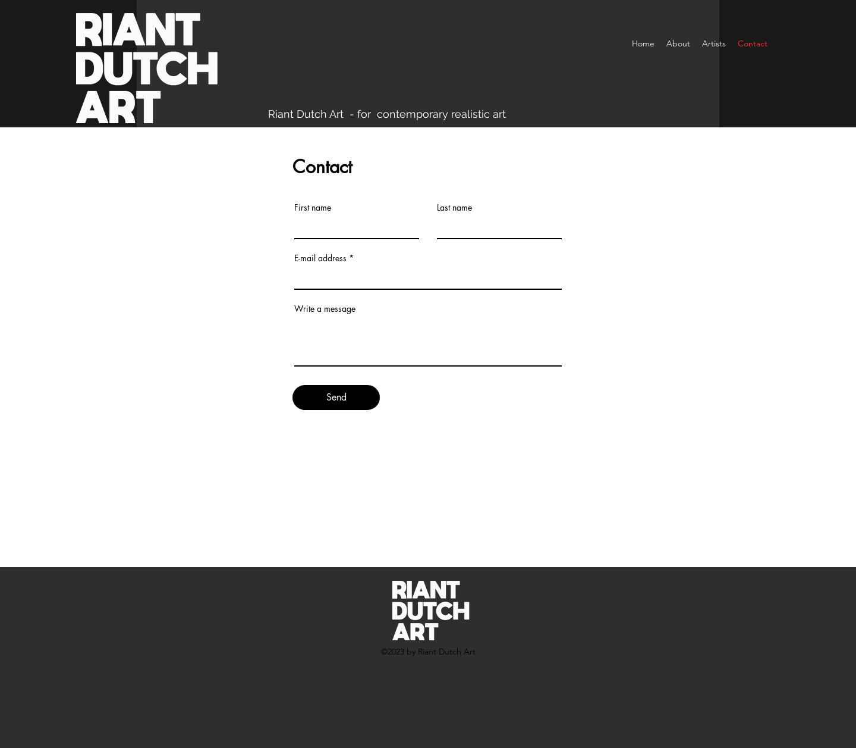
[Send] (336, 397)
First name (312, 208)
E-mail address (320, 258)
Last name (454, 208)
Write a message (324, 309)
